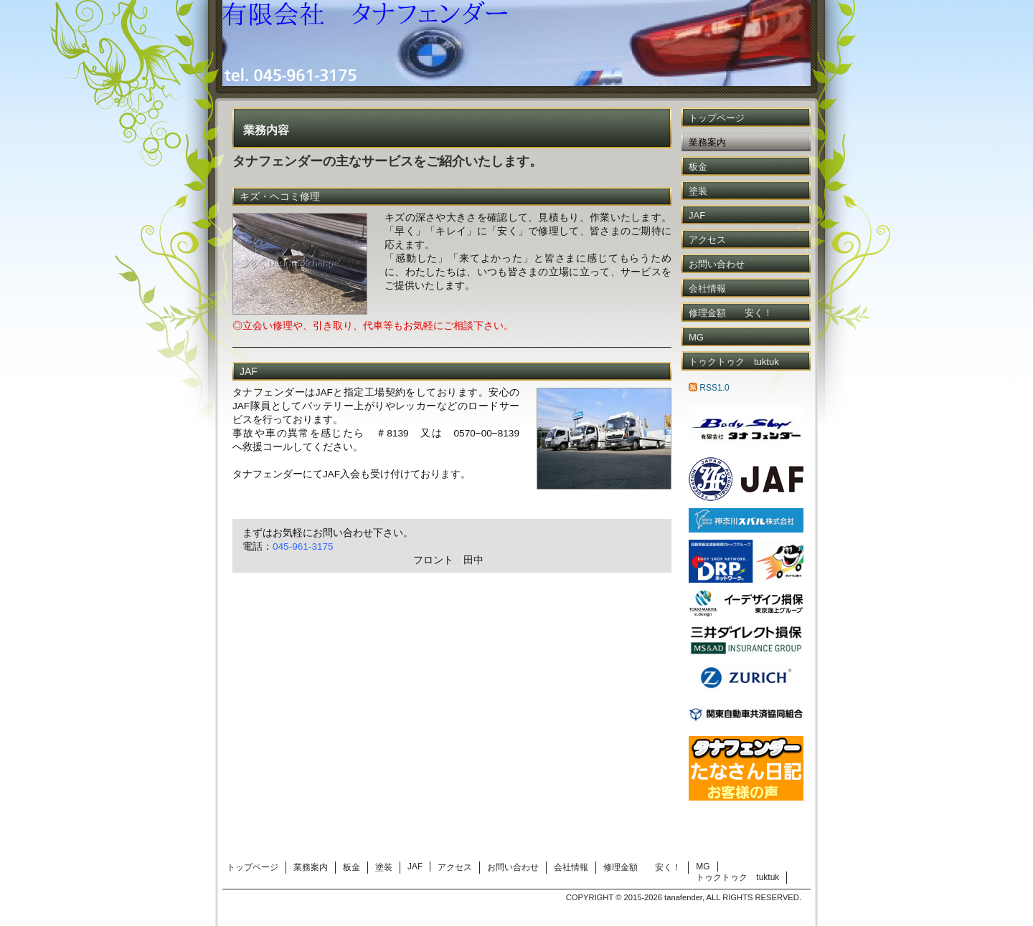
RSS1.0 (709, 388)
